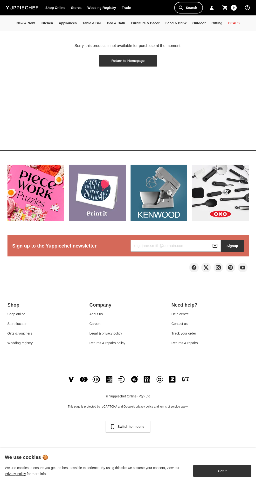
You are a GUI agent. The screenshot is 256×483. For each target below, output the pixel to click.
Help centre (180, 315)
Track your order (183, 335)
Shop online (16, 315)
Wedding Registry (101, 8)
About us (96, 315)
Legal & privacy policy (106, 335)
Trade (128, 9)
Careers (96, 325)
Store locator (17, 325)
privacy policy (144, 411)
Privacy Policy (15, 474)
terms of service (169, 411)
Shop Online (55, 8)
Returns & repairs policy (107, 344)
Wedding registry (20, 344)
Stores (76, 8)
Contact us (179, 325)
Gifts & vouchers (19, 335)
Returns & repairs (184, 344)
